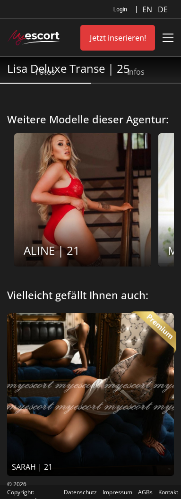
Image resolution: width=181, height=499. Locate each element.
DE (163, 9)
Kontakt (168, 492)
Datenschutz (80, 492)
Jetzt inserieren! (118, 38)
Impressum (117, 492)
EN (148, 9)
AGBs (145, 492)
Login (120, 9)
